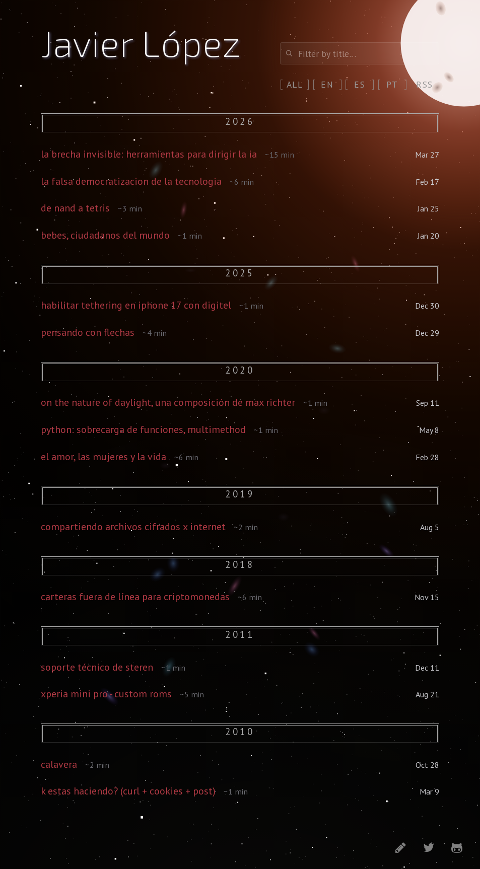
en (327, 84)
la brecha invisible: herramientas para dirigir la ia (149, 154)
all (295, 84)
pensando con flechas (87, 332)
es (359, 84)
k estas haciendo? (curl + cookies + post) (128, 791)
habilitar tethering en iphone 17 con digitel (136, 305)
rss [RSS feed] (424, 84)
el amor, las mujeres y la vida (103, 456)
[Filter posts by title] (359, 53)
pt (392, 84)
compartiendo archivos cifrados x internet (133, 526)
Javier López (141, 42)
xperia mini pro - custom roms (106, 693)
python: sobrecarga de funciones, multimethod (143, 429)
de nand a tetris (75, 207)
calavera (59, 764)
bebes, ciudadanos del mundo (105, 235)
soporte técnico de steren (97, 667)
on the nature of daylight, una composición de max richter (168, 402)
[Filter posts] (359, 53)
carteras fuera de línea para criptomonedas (135, 596)
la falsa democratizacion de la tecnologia (131, 181)
